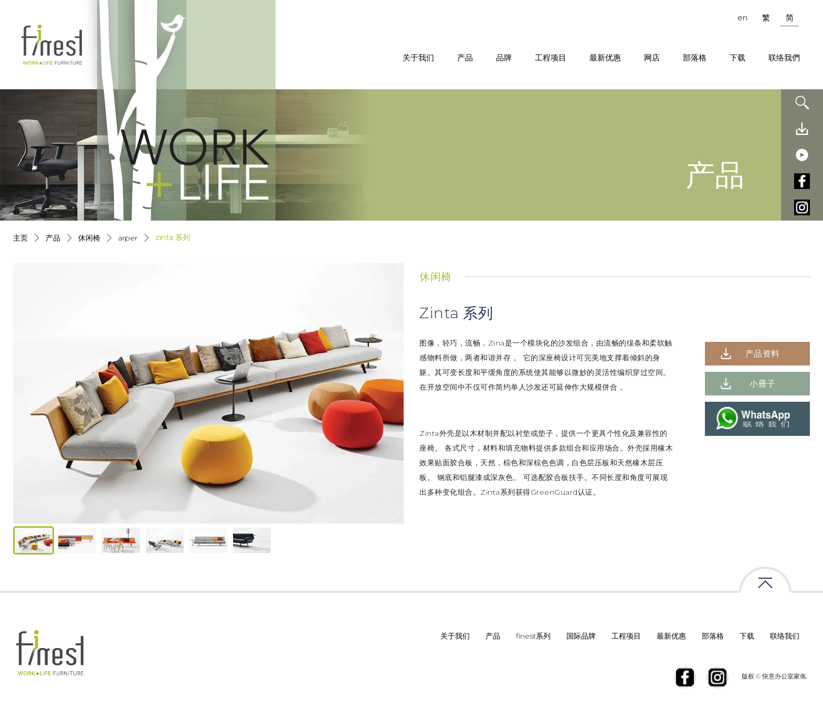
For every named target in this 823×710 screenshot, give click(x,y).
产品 (465, 57)
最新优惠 (605, 57)
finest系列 (533, 636)
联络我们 (784, 636)
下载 (737, 57)
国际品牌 (581, 636)
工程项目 (550, 57)
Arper (128, 238)
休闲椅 (89, 238)
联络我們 (784, 57)
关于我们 (418, 57)
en (742, 18)
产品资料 (762, 354)
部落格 (694, 57)
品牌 (504, 57)
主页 (20, 238)
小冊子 (763, 384)
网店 (652, 57)
